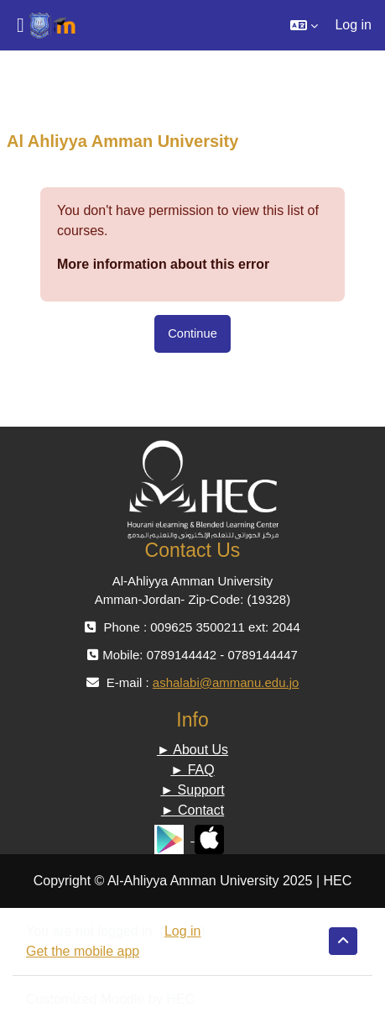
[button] (304, 25)
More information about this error (163, 264)
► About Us (192, 749)
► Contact (192, 810)
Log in (353, 25)
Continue (192, 333)
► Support (192, 790)
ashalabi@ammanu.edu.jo (226, 682)
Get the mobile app (82, 951)
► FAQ (192, 770)
